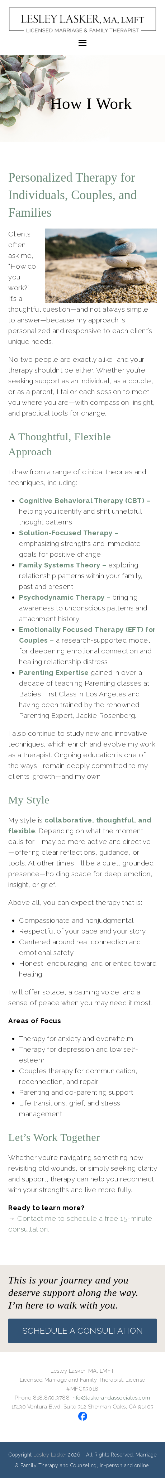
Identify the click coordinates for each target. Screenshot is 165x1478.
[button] (82, 42)
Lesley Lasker (50, 1455)
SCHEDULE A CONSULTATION (82, 1330)
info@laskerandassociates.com (110, 1398)
